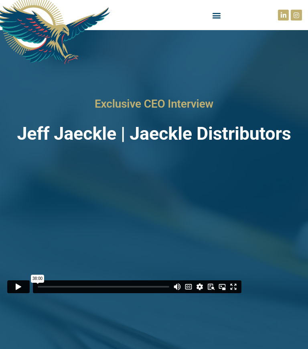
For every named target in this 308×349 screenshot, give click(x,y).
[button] (216, 15)
